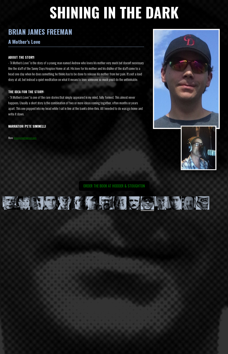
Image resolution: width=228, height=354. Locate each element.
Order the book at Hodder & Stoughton (114, 186)
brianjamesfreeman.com (25, 138)
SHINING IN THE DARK (114, 12)
